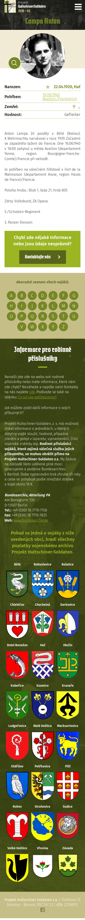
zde (32, 392)
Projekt (32, 7)
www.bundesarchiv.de (31, 520)
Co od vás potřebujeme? (37, 397)
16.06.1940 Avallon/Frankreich (60, 97)
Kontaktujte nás (38, 257)
